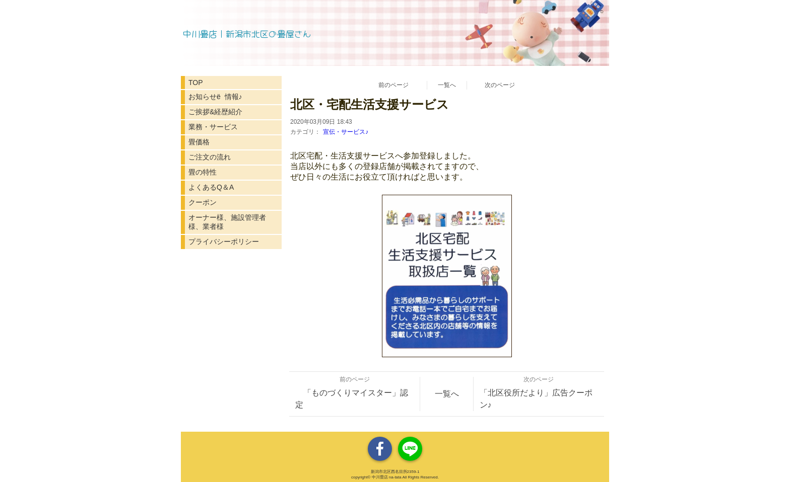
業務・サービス (213, 127)
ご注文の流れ (209, 157)
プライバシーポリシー (223, 241)
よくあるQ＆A (211, 187)
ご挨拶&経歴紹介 (215, 112)
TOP (195, 82)
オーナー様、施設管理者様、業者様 (227, 221)
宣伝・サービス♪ (345, 131)
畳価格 (199, 142)
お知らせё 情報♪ (215, 97)
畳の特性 (202, 172)
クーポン (202, 202)
